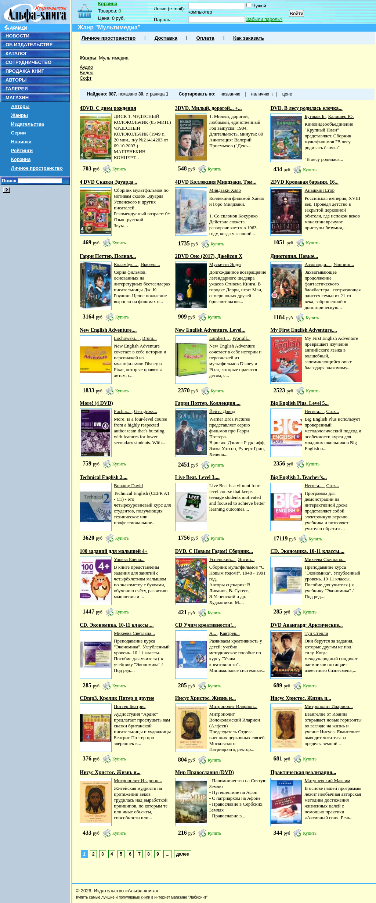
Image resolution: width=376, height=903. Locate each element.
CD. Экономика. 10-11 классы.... (307, 551)
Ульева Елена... (129, 559)
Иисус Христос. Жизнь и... (205, 698)
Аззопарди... (317, 264)
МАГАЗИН (17, 97)
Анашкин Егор (319, 190)
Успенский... (222, 559)
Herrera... (314, 411)
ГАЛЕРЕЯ (17, 88)
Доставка (166, 38)
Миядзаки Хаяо (225, 190)
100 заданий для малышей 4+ (114, 551)
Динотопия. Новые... (294, 256)
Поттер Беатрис (130, 706)
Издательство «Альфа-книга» (126, 890)
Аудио (86, 67)
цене (287, 94)
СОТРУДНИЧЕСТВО (28, 62)
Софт (85, 78)
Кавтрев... (230, 633)
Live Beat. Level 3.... (197, 477)
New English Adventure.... (108, 330)
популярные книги (134, 897)
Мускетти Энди (225, 264)
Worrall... (241, 338)
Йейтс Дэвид (222, 411)
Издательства (27, 124)
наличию (260, 94)
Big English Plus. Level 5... (299, 403)
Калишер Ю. (341, 116)
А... (213, 633)
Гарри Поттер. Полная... (108, 256)
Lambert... (219, 338)
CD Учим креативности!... (205, 625)
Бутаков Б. (315, 116)
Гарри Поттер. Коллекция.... (208, 403)
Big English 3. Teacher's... (298, 477)
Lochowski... (127, 338)
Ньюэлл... (150, 264)
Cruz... (332, 411)
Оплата (205, 38)
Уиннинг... (343, 264)
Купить (119, 169)
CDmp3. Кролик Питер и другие (117, 698)
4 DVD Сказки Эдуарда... (108, 182)
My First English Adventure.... (303, 330)
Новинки (21, 141)
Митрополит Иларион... (233, 706)
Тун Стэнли (316, 633)
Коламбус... (126, 264)
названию (230, 94)
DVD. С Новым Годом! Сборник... (214, 551)
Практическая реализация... (303, 772)
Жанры (19, 115)
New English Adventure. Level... (210, 330)
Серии (18, 133)
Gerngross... (145, 411)
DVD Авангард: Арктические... (306, 625)
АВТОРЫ (16, 80)
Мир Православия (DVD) (204, 772)
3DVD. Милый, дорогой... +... (208, 108)
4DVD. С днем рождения (108, 108)
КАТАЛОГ (17, 53)
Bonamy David (128, 485)
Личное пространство (37, 168)
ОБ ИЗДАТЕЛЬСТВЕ (29, 44)
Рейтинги (22, 150)
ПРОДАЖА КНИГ (25, 71)
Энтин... (246, 559)
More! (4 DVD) (96, 403)
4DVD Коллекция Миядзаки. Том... (216, 182)
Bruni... (149, 338)
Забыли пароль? (264, 19)
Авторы (20, 106)
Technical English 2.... (103, 477)
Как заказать (248, 38)
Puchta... (122, 411)
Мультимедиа (113, 58)
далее (182, 854)
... (167, 854)
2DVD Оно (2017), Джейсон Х (208, 256)
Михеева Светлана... (325, 559)
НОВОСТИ (17, 36)
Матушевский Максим (327, 780)
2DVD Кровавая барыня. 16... (304, 182)
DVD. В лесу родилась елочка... (306, 108)
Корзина (20, 159)
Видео (86, 72)
